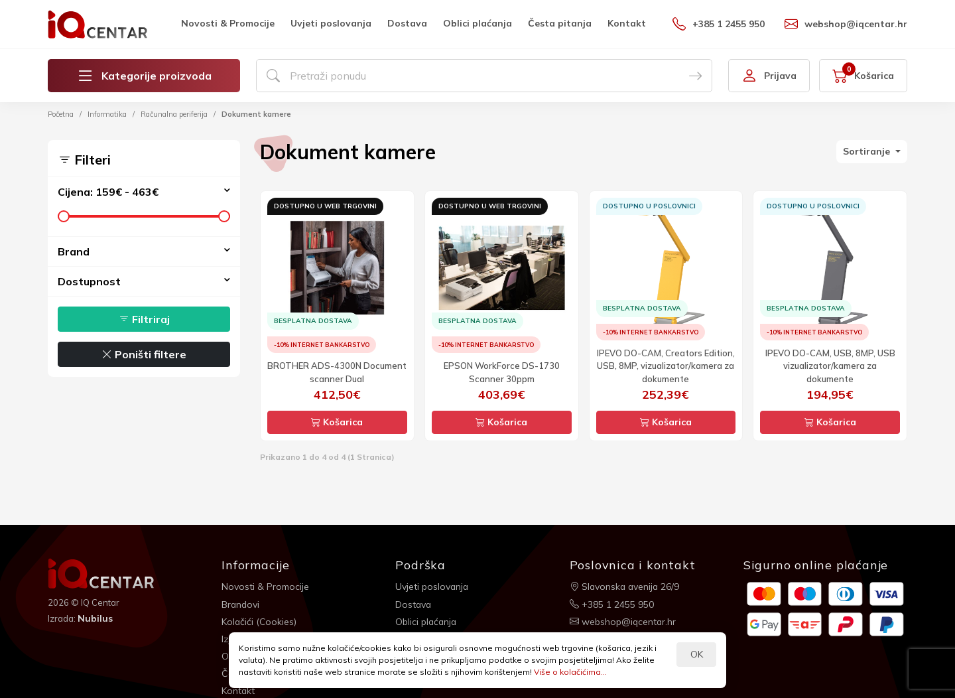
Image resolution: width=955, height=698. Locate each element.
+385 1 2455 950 (718, 24)
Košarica (337, 422)
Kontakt (626, 23)
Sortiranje (868, 151)
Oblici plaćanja (477, 23)
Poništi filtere (143, 354)
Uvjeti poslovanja (330, 23)
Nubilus (95, 618)
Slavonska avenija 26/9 (626, 587)
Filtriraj (144, 319)
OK (696, 654)
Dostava (407, 23)
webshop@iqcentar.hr (846, 24)
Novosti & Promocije (228, 23)
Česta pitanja (560, 23)
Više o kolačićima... (570, 672)
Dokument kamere (256, 114)
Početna (61, 114)
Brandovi (241, 604)
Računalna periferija (174, 114)
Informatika (107, 114)
